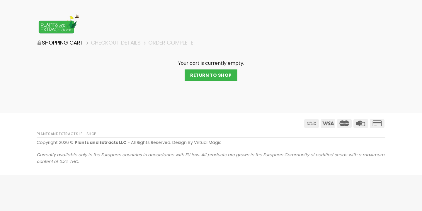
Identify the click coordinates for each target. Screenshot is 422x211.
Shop (91, 133)
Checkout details (116, 43)
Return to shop (211, 75)
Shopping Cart (63, 43)
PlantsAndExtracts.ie (59, 133)
